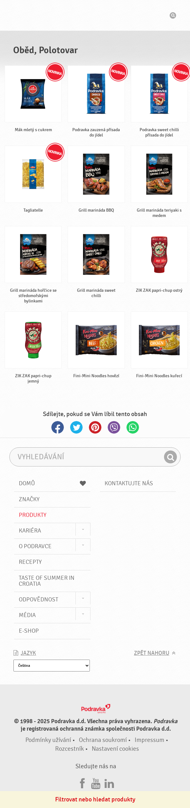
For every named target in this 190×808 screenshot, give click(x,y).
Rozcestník (69, 748)
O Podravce (35, 546)
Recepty (30, 561)
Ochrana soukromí (103, 740)
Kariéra (30, 530)
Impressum (149, 740)
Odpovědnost (38, 599)
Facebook (57, 427)
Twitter (76, 427)
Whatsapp (132, 427)
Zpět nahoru (151, 653)
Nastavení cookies (115, 748)
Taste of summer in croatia (46, 580)
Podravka (95, 15)
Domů (52, 483)
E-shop (29, 630)
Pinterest (95, 427)
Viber (114, 427)
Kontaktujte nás (129, 483)
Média (27, 615)
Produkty (32, 515)
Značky (29, 499)
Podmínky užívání (48, 740)
